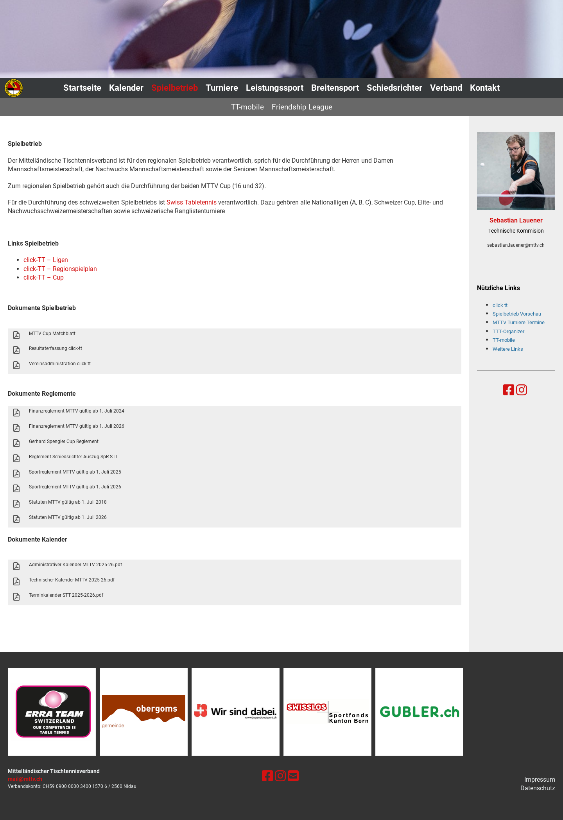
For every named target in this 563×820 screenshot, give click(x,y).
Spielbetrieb (174, 88)
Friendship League (302, 106)
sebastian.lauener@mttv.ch (516, 245)
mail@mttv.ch (25, 779)
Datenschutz (537, 788)
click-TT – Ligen (45, 260)
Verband (446, 88)
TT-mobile (247, 106)
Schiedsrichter (394, 88)
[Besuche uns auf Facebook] (508, 390)
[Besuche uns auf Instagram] (521, 390)
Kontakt (485, 88)
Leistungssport (274, 88)
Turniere (222, 88)
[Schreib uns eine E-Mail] (293, 776)
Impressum (539, 779)
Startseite (82, 88)
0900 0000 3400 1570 (79, 786)
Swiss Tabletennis (192, 202)
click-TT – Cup (43, 277)
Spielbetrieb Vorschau (517, 314)
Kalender (126, 88)
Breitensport (335, 88)
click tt (500, 305)
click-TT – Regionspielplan (60, 269)
